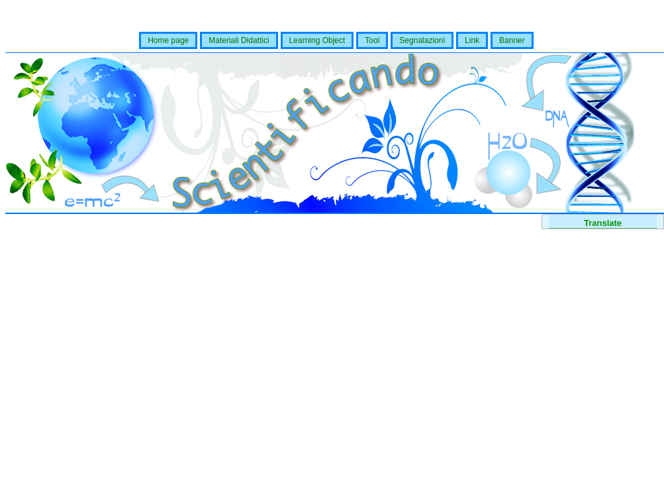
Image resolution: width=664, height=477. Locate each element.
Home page (168, 40)
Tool (372, 40)
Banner (512, 40)
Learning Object (317, 40)
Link (472, 40)
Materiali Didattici (239, 40)
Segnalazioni (422, 40)
